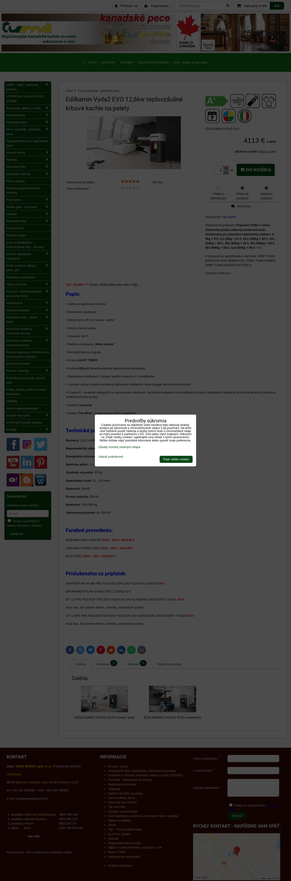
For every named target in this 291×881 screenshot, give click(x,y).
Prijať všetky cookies (176, 459)
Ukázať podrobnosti (110, 456)
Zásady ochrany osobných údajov (119, 447)
